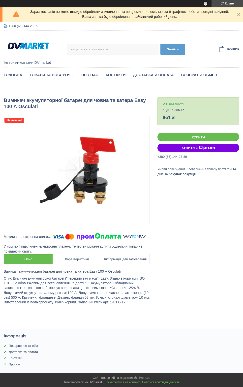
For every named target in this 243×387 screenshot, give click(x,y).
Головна (13, 75)
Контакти (115, 75)
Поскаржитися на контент (122, 382)
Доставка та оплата (23, 352)
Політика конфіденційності (160, 382)
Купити (198, 137)
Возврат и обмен (199, 75)
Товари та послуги (50, 75)
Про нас (89, 75)
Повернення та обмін (24, 346)
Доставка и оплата (153, 75)
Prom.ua (144, 378)
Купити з (198, 148)
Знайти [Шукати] (173, 49)
